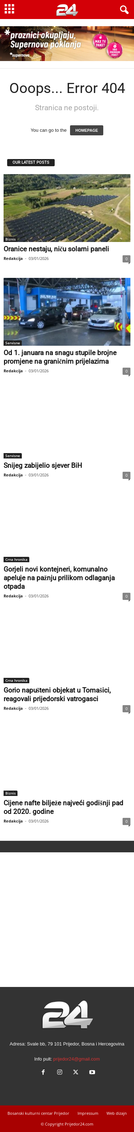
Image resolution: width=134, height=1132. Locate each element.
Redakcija (13, 258)
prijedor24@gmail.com (76, 1059)
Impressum (88, 1113)
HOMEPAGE (86, 130)
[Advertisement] (67, 919)
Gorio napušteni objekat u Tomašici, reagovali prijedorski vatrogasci (57, 694)
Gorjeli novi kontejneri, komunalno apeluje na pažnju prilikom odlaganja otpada (59, 578)
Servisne (12, 342)
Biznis (10, 239)
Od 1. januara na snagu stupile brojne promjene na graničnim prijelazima (60, 357)
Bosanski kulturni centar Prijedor (38, 1113)
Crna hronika (16, 559)
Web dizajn (116, 1113)
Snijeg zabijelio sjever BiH (43, 465)
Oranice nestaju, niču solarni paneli (56, 249)
